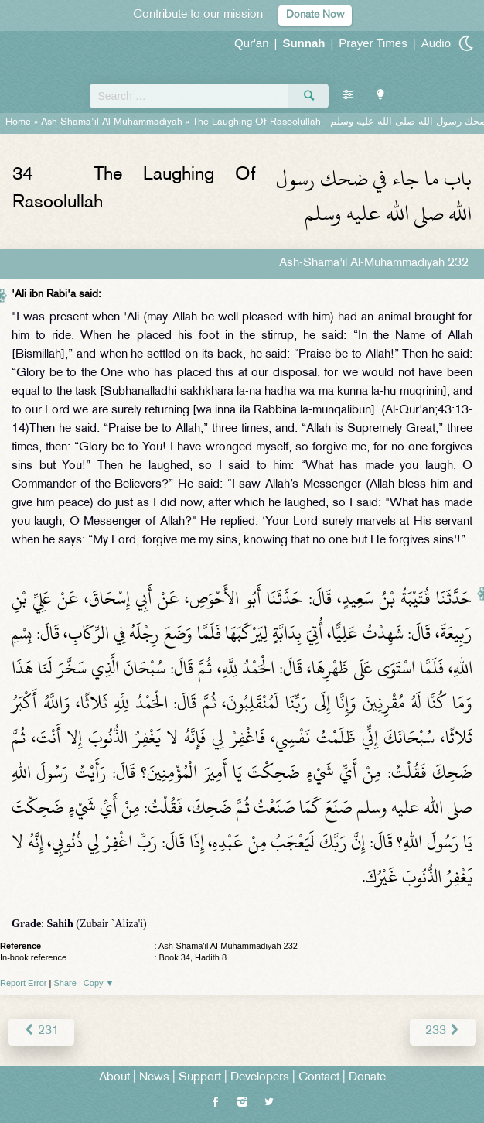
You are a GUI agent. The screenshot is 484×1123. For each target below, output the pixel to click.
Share (65, 983)
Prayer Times (373, 43)
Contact (318, 1078)
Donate (367, 1078)
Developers (259, 1078)
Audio (436, 43)
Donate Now (315, 15)
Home (18, 122)
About (114, 1078)
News (154, 1078)
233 (443, 1031)
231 (41, 1031)
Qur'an (251, 43)
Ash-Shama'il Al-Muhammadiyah (111, 122)
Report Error (23, 983)
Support (200, 1078)
